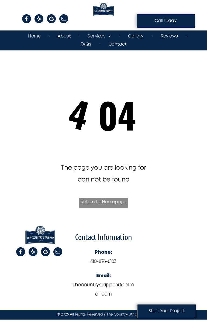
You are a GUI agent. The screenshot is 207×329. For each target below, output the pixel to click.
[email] (63, 19)
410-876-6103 (103, 262)
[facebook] (26, 19)
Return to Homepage (103, 202)
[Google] (51, 19)
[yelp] (38, 19)
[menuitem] (35, 36)
